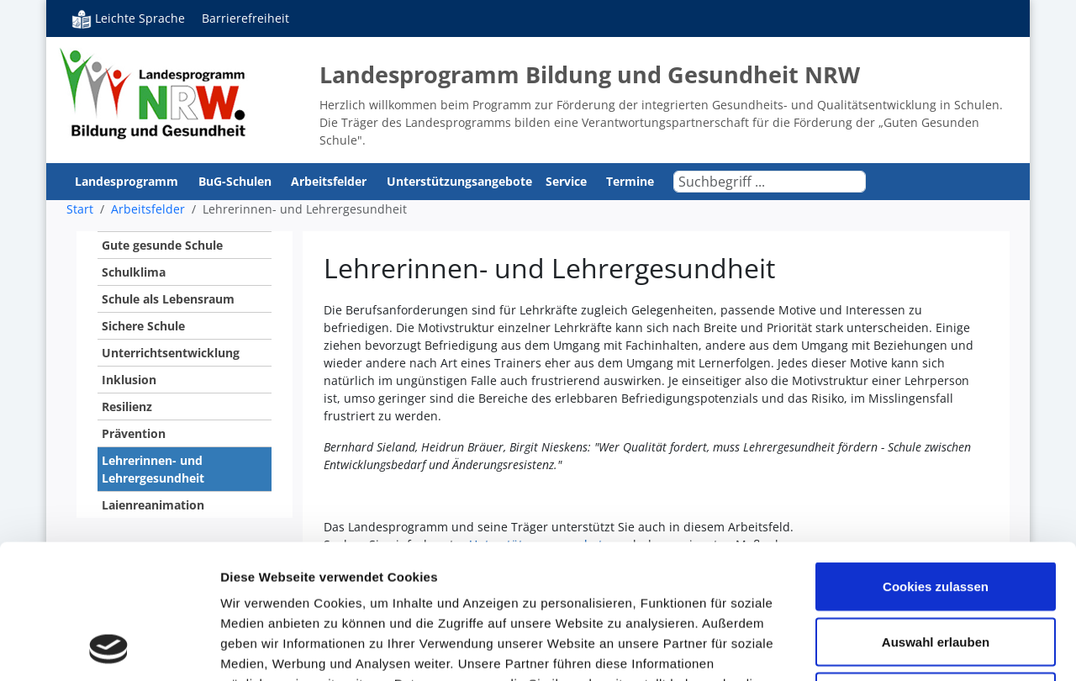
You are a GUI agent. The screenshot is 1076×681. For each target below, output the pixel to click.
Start (79, 209)
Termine (630, 181)
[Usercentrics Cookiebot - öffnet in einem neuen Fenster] (108, 648)
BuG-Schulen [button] (236, 181)
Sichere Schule (143, 326)
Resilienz (127, 406)
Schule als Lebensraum (168, 299)
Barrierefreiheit (245, 18)
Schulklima (134, 272)
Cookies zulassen (936, 460)
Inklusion (129, 380)
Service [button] (568, 181)
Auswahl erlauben (935, 516)
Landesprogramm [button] (128, 181)
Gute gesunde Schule (162, 245)
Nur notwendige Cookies (936, 570)
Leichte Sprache (128, 18)
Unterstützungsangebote (459, 181)
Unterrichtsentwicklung (171, 353)
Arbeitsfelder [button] (330, 181)
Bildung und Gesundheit (153, 92)
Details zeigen (894, 648)
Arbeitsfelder (148, 209)
